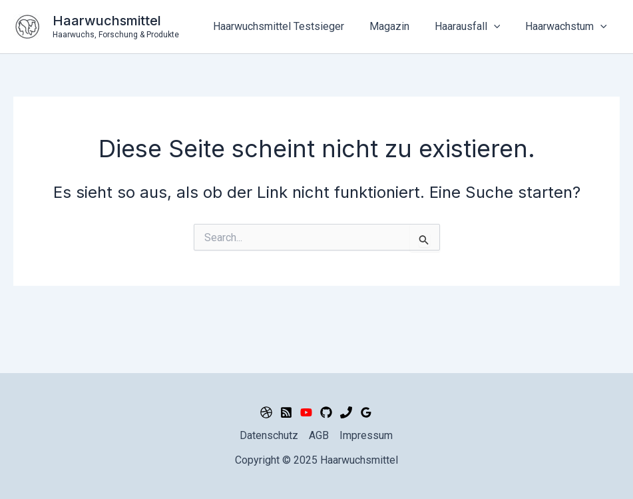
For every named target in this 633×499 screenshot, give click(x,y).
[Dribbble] (266, 412)
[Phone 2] (346, 412)
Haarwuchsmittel (107, 21)
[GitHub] (326, 412)
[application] (500, 26)
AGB (319, 435)
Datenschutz (269, 435)
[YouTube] (306, 412)
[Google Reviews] (366, 412)
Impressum (366, 435)
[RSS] (286, 412)
